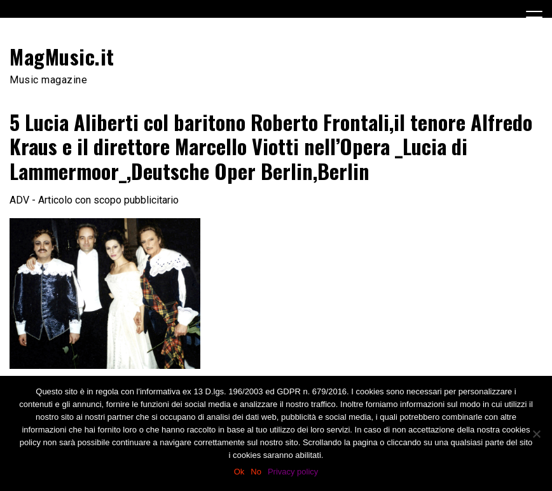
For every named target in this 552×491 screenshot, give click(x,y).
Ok (239, 471)
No (256, 471)
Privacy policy (293, 471)
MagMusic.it (62, 56)
